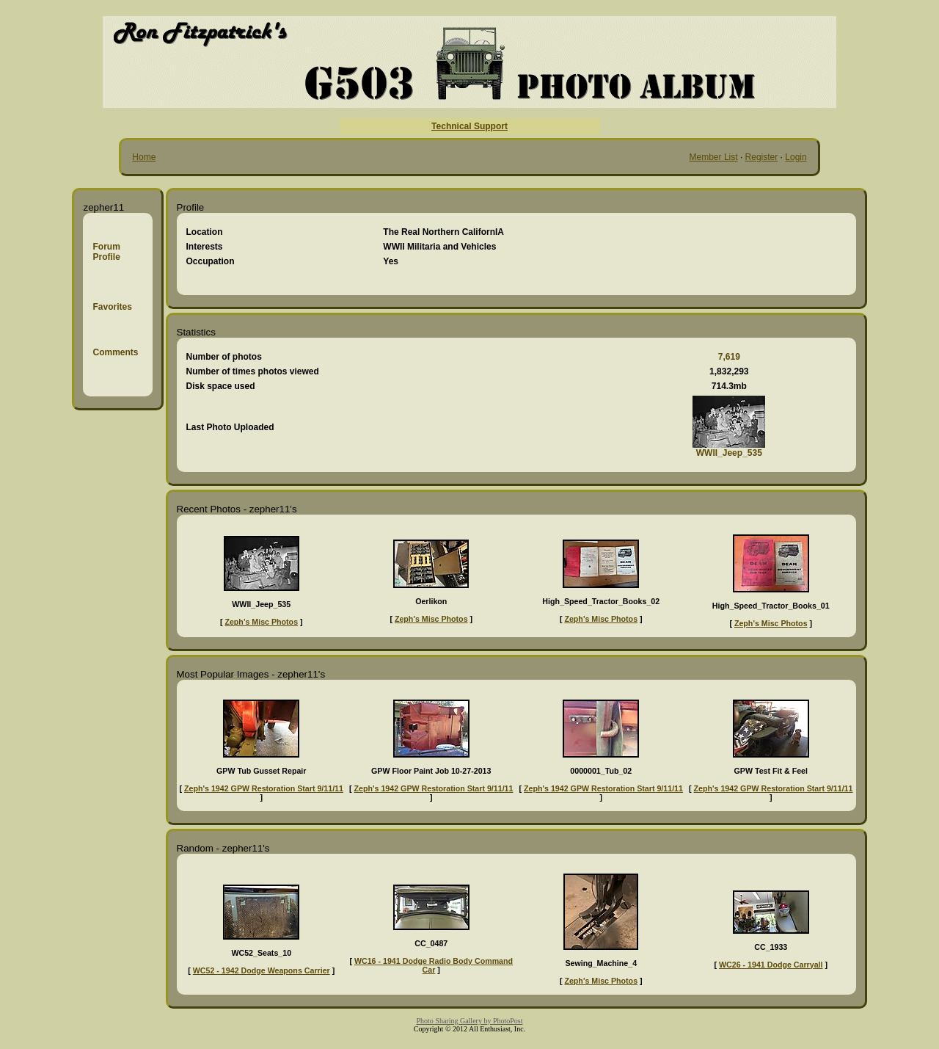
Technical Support (469, 126)
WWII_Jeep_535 (729, 453)
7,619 (729, 357)
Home (144, 157)
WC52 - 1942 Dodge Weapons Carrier (261, 970)
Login (795, 157)
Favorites (111, 307)
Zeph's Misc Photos (261, 621)
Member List (714, 157)
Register (761, 157)
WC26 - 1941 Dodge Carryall (771, 964)
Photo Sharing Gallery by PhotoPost (469, 1021)
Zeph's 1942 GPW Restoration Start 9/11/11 (263, 788)
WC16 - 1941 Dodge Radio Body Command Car (433, 965)
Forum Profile (106, 252)
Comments (115, 352)
